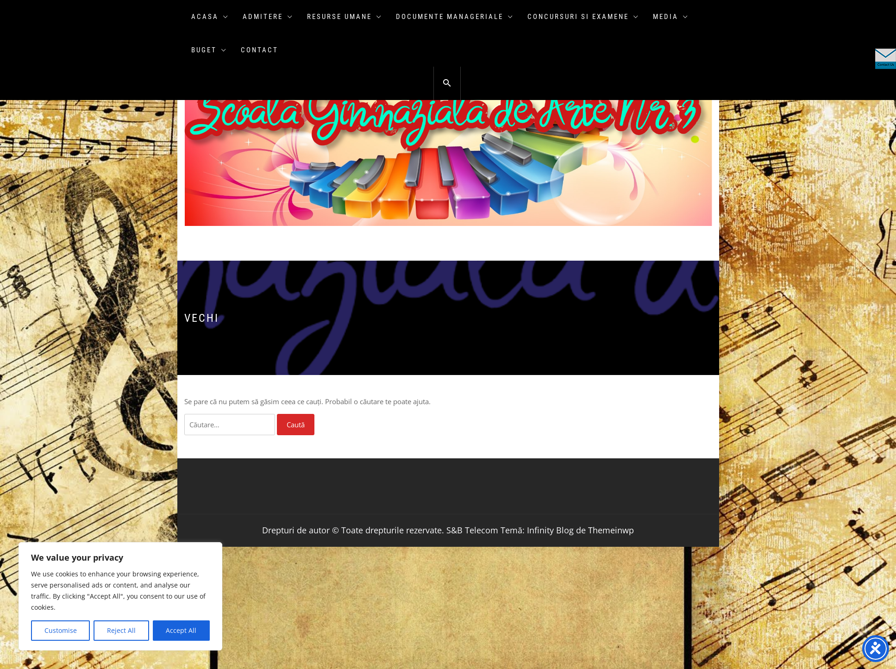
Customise (60, 630)
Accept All (181, 630)
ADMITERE (268, 17)
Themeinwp (611, 530)
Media (671, 17)
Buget (209, 50)
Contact (259, 50)
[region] (120, 596)
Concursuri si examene (583, 17)
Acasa (210, 17)
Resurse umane (344, 17)
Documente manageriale (455, 17)
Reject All (121, 630)
